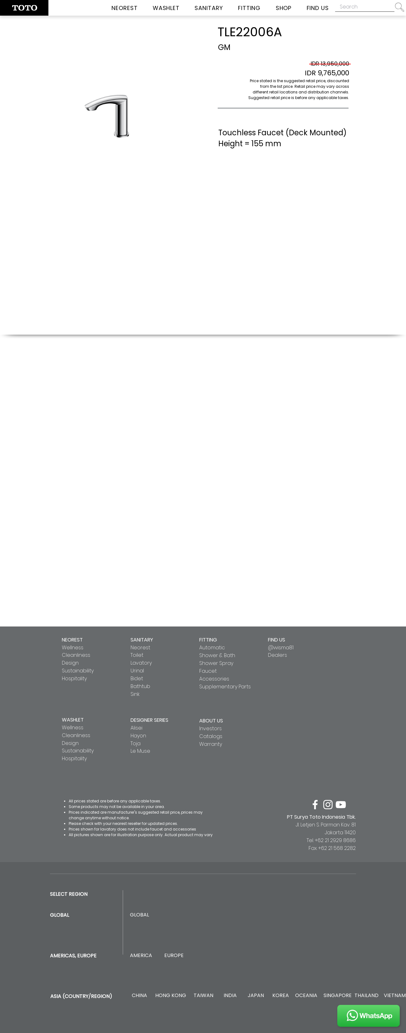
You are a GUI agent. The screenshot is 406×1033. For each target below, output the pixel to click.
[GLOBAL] (139, 915)
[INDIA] (230, 996)
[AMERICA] (141, 956)
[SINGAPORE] (338, 996)
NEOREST (72, 639)
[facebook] (315, 804)
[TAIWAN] (203, 996)
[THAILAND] (366, 996)
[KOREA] (280, 996)
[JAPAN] (255, 996)
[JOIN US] (368, 1016)
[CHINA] (139, 996)
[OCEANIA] (306, 996)
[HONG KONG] (170, 996)
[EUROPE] (173, 956)
